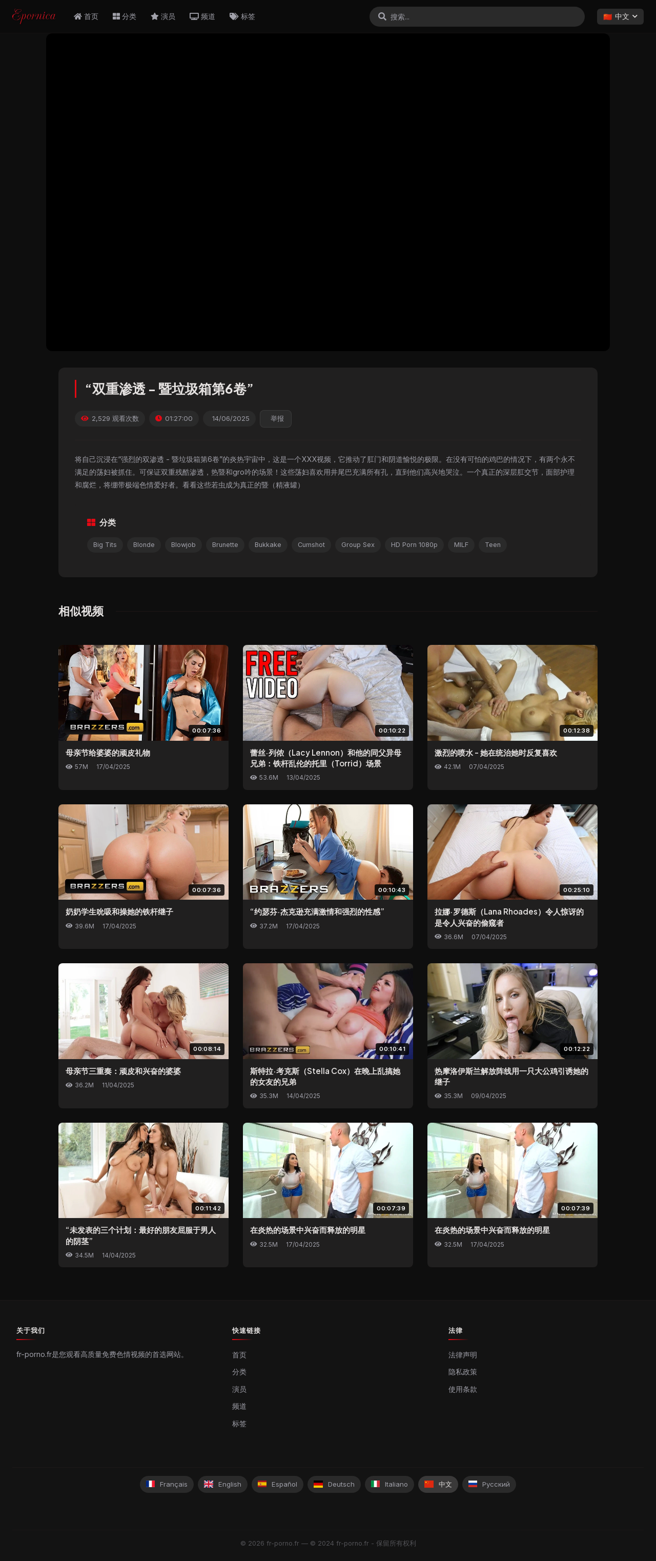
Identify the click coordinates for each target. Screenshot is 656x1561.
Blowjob (183, 545)
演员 (163, 16)
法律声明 (462, 1355)
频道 (202, 16)
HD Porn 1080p (414, 545)
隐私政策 (462, 1372)
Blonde (144, 545)
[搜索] (382, 16)
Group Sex (358, 545)
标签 (242, 16)
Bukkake (268, 545)
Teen (493, 545)
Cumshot (311, 545)
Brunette (225, 545)
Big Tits (105, 545)
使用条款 (462, 1389)
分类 (124, 16)
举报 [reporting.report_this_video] (277, 418)
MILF (461, 545)
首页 (86, 16)
